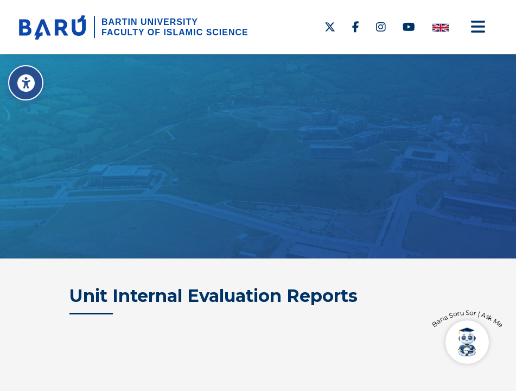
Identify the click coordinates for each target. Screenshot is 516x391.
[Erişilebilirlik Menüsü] (25, 82)
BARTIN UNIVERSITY (149, 22)
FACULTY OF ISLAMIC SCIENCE (175, 32)
